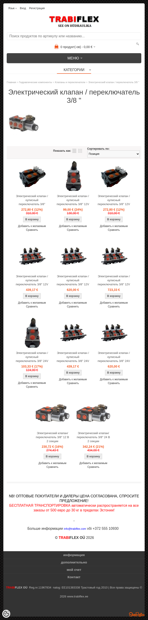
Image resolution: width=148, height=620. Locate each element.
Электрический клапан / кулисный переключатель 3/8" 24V (32, 357)
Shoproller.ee (137, 614)
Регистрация (37, 8)
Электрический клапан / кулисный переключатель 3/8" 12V (73, 200)
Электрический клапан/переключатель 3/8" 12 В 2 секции (52, 437)
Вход (23, 8)
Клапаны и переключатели (70, 82)
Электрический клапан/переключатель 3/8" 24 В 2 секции (93, 437)
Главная (11, 82)
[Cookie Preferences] (6, 614)
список (74, 151)
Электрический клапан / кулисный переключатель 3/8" (32, 200)
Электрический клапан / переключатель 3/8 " (113, 82)
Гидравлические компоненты (35, 82)
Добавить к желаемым (32, 226)
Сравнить (32, 229)
